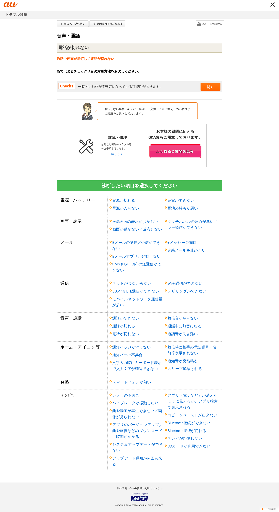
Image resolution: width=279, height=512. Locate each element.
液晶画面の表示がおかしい (135, 221)
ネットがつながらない (131, 283)
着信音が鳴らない (182, 318)
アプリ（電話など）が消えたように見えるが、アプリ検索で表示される (192, 401)
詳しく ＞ (117, 154)
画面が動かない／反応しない (137, 229)
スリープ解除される (184, 368)
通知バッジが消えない (131, 347)
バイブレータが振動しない (135, 403)
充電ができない (180, 200)
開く (210, 87)
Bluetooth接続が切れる (186, 430)
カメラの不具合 (125, 395)
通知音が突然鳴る (182, 361)
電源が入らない (125, 208)
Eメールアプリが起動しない (136, 256)
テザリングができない (187, 291)
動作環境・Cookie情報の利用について (138, 488)
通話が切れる (123, 326)
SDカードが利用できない (189, 446)
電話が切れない (125, 334)
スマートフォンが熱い (131, 382)
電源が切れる (123, 200)
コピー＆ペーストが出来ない (192, 415)
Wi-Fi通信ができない (185, 283)
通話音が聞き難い (182, 334)
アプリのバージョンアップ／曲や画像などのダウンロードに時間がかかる (137, 430)
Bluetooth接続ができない (188, 423)
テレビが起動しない (184, 438)
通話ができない (125, 318)
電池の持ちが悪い (182, 208)
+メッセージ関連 (181, 242)
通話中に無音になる (184, 326)
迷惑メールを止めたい (186, 250)
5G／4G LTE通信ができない (135, 291)
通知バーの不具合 (127, 355)
